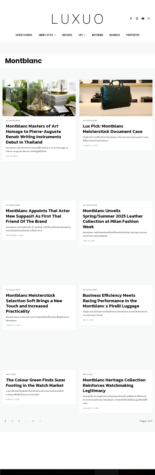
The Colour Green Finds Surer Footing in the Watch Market (39, 356)
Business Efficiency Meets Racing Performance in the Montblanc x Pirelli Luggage (112, 281)
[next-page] (40, 388)
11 (33, 388)
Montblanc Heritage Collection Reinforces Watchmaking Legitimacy (115, 356)
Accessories (12, 120)
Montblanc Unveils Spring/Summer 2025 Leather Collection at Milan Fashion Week (113, 205)
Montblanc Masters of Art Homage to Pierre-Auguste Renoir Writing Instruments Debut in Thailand (38, 129)
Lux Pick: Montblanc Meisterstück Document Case (112, 127)
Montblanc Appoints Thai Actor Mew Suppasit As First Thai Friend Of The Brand (38, 205)
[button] (149, 19)
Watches (10, 349)
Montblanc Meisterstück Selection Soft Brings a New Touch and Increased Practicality (36, 281)
